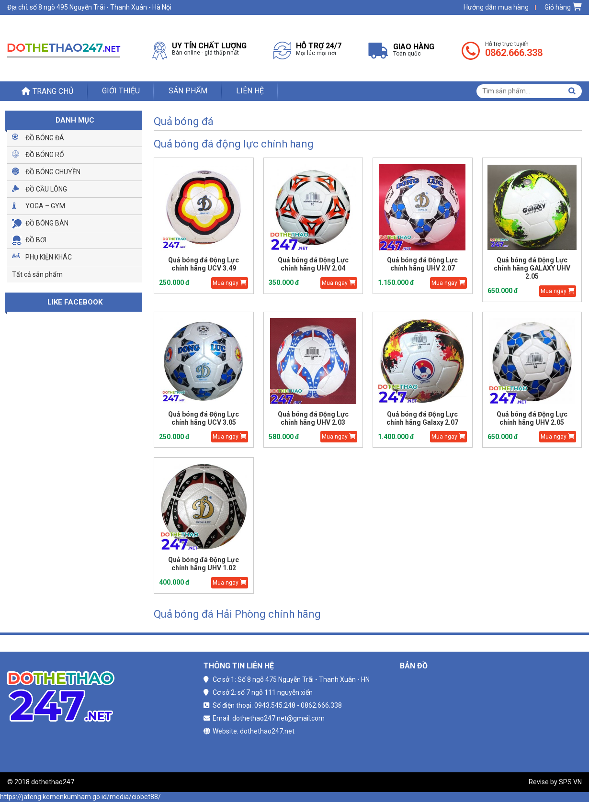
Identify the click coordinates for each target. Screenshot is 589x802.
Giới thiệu (121, 90)
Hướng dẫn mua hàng (496, 7)
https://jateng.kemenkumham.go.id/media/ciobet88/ (80, 797)
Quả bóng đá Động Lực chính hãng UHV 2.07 (422, 264)
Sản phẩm (188, 90)
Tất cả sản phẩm (37, 274)
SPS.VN (570, 782)
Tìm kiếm (571, 91)
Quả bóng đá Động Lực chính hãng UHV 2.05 (532, 418)
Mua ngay (230, 283)
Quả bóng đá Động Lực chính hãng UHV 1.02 (203, 564)
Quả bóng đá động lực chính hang (234, 144)
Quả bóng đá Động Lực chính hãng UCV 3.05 (203, 418)
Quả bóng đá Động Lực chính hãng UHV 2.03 (313, 418)
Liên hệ (250, 90)
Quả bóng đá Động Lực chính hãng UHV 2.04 (313, 264)
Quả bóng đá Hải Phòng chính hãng (237, 614)
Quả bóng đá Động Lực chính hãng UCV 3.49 (203, 264)
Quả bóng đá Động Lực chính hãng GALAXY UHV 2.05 (532, 268)
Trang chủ (53, 91)
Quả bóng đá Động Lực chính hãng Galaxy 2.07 (422, 418)
